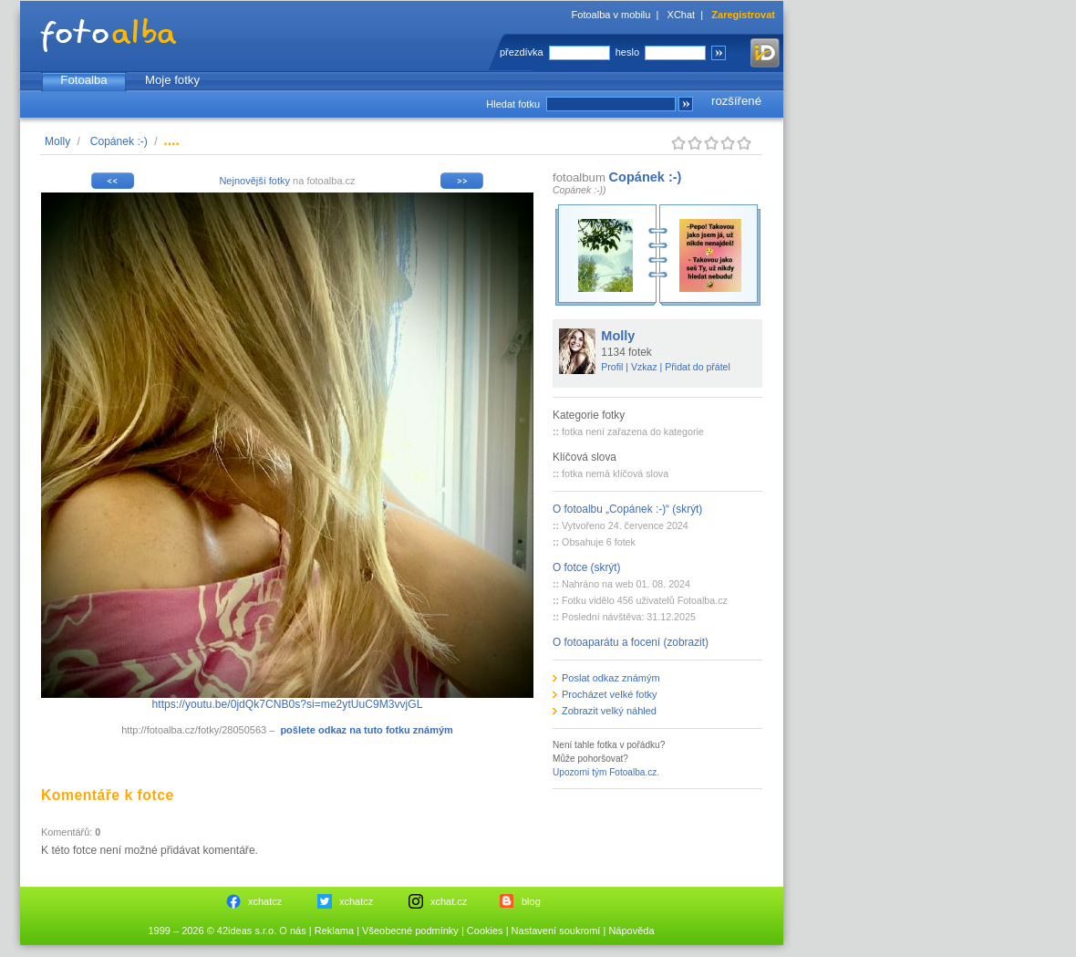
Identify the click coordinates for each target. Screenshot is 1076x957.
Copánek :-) (119, 141)
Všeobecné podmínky (410, 930)
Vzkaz (644, 366)
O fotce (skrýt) (587, 567)
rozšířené (736, 101)
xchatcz (265, 901)
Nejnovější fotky (254, 180)
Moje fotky (172, 80)
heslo (627, 52)
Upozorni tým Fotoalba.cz (605, 772)
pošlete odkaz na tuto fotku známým (366, 729)
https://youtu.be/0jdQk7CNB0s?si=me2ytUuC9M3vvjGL (287, 704)
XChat (681, 14)
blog (531, 901)
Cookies (485, 930)
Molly (57, 141)
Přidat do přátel (697, 366)
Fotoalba (83, 80)
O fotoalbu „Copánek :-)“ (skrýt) (627, 509)
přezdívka (521, 52)
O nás (292, 930)
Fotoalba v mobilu (611, 14)
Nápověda (631, 930)
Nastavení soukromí (556, 930)
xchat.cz (448, 901)
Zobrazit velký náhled (609, 710)
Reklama (334, 930)
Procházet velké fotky (609, 694)
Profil (612, 366)
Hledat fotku (513, 104)
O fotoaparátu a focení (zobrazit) (631, 642)
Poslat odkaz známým (611, 677)
